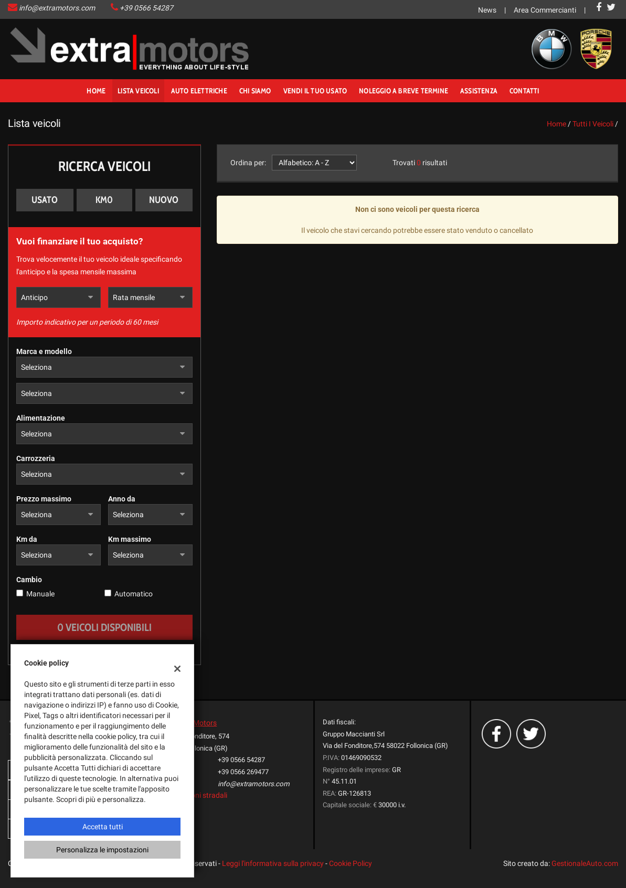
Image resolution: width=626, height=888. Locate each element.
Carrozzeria (35, 458)
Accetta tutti (102, 826)
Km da (26, 539)
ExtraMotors (196, 723)
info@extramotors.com (57, 8)
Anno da (121, 499)
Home (96, 90)
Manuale (40, 594)
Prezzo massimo (43, 499)
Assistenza (478, 90)
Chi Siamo (255, 90)
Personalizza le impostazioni (102, 850)
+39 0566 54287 (146, 8)
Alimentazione (40, 418)
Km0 (104, 200)
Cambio (29, 579)
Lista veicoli (138, 90)
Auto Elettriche (199, 90)
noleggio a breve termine (403, 90)
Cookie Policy (350, 863)
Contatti (524, 90)
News (487, 10)
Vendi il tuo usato (315, 90)
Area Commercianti (545, 10)
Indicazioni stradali (196, 795)
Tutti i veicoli (592, 124)
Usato (44, 200)
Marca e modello (44, 351)
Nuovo (163, 200)
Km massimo (129, 539)
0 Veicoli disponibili (104, 627)
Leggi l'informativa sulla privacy (273, 863)
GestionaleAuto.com (584, 863)
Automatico (133, 594)
